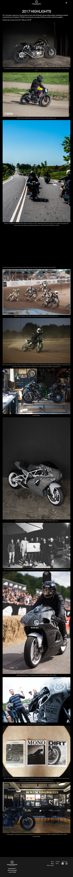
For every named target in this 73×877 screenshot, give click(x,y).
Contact (58, 861)
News (52, 861)
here (36, 70)
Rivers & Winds (22, 569)
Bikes (52, 863)
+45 (9, 872)
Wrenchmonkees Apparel (40, 834)
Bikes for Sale (50, 865)
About (57, 863)
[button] (66, 3)
